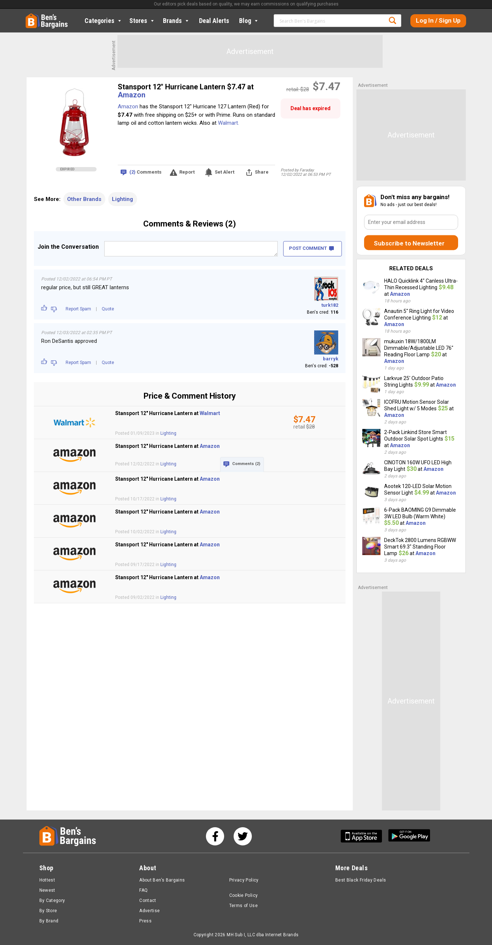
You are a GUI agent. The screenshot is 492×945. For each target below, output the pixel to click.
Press (145, 920)
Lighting (122, 199)
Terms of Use (243, 905)
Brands (176, 20)
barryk (330, 358)
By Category (52, 900)
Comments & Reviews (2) (189, 223)
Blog (249, 20)
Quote (108, 308)
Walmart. (228, 123)
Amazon (131, 94)
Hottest (47, 880)
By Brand (49, 920)
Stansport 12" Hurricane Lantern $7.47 (182, 86)
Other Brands (84, 199)
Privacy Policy (244, 880)
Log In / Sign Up (438, 20)
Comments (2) (246, 463)
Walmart (210, 413)
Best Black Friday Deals (360, 880)
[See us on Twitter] (243, 836)
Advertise (149, 910)
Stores (142, 20)
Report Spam (78, 308)
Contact (147, 900)
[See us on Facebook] (215, 836)
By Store (48, 910)
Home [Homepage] (31, 16)
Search (392, 20)
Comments (145, 172)
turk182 (329, 305)
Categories (103, 20)
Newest (47, 890)
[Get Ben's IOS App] (364, 836)
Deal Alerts (214, 20)
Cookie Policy (243, 895)
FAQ (143, 890)
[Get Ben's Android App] (409, 836)
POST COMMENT (311, 248)
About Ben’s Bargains (162, 880)
